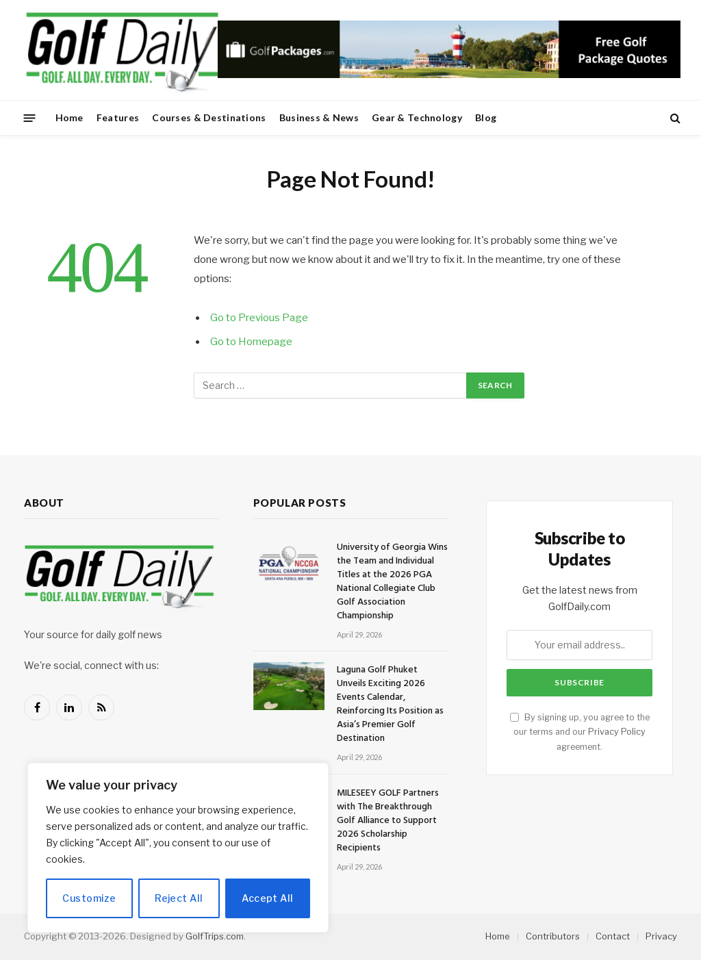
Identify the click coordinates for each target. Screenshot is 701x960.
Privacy (661, 936)
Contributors (553, 936)
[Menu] (30, 117)
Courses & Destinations (209, 117)
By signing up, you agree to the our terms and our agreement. (580, 732)
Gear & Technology (417, 117)
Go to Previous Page (259, 318)
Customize (89, 898)
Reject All (179, 898)
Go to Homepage (251, 342)
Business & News (319, 117)
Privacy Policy (617, 732)
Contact (613, 936)
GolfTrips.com (215, 936)
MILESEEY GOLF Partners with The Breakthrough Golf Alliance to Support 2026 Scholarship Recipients (388, 821)
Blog (485, 117)
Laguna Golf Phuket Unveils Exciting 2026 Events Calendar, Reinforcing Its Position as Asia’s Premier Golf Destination (390, 705)
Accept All (267, 898)
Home (69, 117)
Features (118, 117)
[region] (178, 848)
